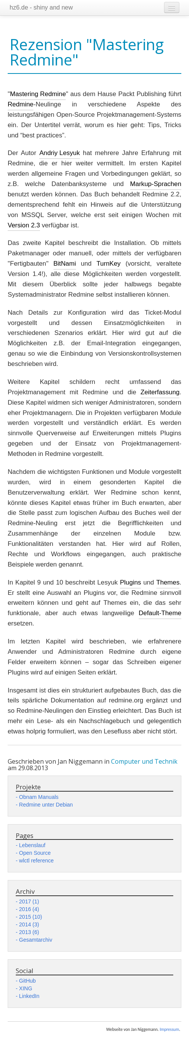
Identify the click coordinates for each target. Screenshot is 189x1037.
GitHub (27, 981)
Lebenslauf (32, 845)
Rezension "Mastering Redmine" (87, 52)
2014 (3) (29, 924)
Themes (168, 582)
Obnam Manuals (39, 797)
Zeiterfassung (160, 392)
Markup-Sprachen (155, 184)
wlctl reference (36, 860)
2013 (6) (29, 932)
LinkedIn (29, 996)
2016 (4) (29, 909)
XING (25, 988)
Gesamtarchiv (35, 940)
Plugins (130, 582)
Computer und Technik (144, 761)
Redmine (20, 104)
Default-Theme (160, 613)
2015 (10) (30, 917)
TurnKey (108, 263)
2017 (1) (29, 901)
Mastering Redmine (38, 94)
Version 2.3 (24, 225)
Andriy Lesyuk (59, 153)
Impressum (169, 1029)
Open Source (35, 853)
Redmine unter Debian (46, 805)
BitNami (64, 263)
